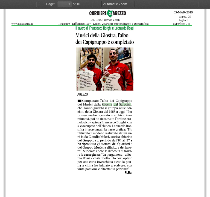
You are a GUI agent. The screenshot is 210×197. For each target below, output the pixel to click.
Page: (50, 4)
